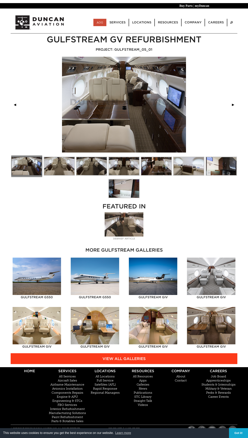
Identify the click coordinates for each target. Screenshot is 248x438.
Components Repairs (67, 392)
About (180, 376)
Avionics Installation (67, 388)
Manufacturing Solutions (67, 413)
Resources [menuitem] (168, 22)
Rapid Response (105, 388)
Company (180, 371)
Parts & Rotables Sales (67, 421)
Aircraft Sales (67, 380)
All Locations (105, 376)
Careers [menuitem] (216, 22)
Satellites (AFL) (105, 384)
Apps (143, 380)
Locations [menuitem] (141, 22)
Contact (181, 380)
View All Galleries (124, 358)
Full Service (105, 380)
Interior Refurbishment (67, 409)
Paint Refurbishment (67, 417)
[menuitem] (231, 22)
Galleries (143, 384)
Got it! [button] (238, 433)
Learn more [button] (123, 433)
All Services (67, 376)
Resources (143, 371)
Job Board (218, 376)
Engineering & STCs (67, 400)
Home (29, 371)
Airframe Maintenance (67, 384)
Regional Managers (105, 392)
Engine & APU (67, 396)
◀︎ (16, 104)
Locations (105, 371)
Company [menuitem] (193, 22)
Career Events (218, 396)
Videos (143, 404)
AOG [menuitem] (100, 22)
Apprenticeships (218, 380)
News (143, 388)
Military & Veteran (218, 388)
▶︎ (234, 104)
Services (67, 371)
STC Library (143, 396)
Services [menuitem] (117, 22)
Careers (218, 371)
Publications (143, 392)
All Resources (143, 376)
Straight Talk (143, 400)
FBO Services (67, 404)
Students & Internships (219, 384)
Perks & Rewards (218, 392)
